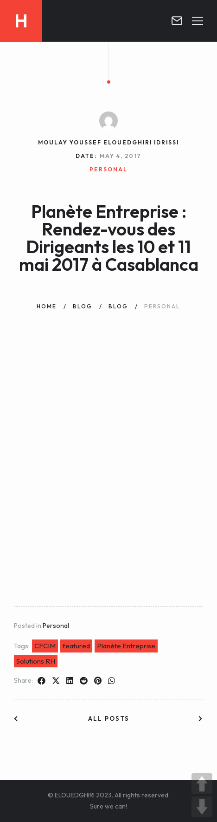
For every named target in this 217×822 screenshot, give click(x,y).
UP (201, 783)
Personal (56, 625)
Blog (82, 306)
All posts (108, 718)
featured (76, 645)
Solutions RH (35, 661)
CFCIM (45, 645)
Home (47, 306)
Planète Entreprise (126, 645)
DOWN (201, 806)
